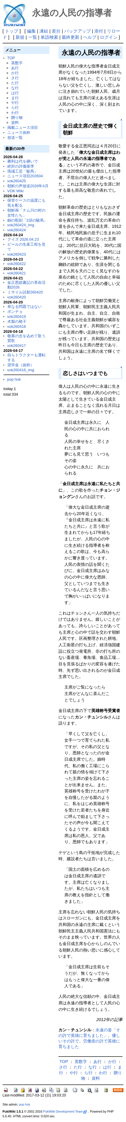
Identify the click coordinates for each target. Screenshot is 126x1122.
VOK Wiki (15, 191)
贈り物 (17, 117)
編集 (31, 30)
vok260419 (16, 316)
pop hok (14, 379)
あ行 (15, 68)
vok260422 (16, 263)
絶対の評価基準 (20, 166)
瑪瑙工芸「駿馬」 (22, 171)
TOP (11, 58)
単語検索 (49, 37)
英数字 (17, 63)
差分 (56, 30)
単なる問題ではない (24, 306)
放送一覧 (15, 137)
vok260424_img (20, 225)
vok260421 (16, 273)
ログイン (108, 37)
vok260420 (16, 297)
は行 (15, 93)
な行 (15, 88)
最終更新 (70, 37)
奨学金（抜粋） (20, 365)
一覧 (32, 37)
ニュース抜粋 (18, 132)
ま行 (15, 98)
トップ (11, 30)
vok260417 (16, 345)
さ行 (15, 78)
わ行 (15, 112)
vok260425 (16, 181)
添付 (98, 30)
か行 (15, 73)
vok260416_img (20, 370)
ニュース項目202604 (25, 176)
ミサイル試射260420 (25, 292)
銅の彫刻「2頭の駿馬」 (27, 220)
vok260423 (16, 254)
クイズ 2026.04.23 (23, 239)
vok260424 (16, 230)
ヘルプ (89, 37)
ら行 (15, 107)
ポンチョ (15, 311)
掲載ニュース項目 (22, 127)
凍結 (43, 30)
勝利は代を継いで (22, 161)
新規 (20, 37)
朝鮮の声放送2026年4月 (27, 186)
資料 (15, 122)
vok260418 (16, 326)
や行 (15, 102)
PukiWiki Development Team (65, 1111)
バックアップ (77, 30)
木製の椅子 (16, 321)
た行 (15, 83)
